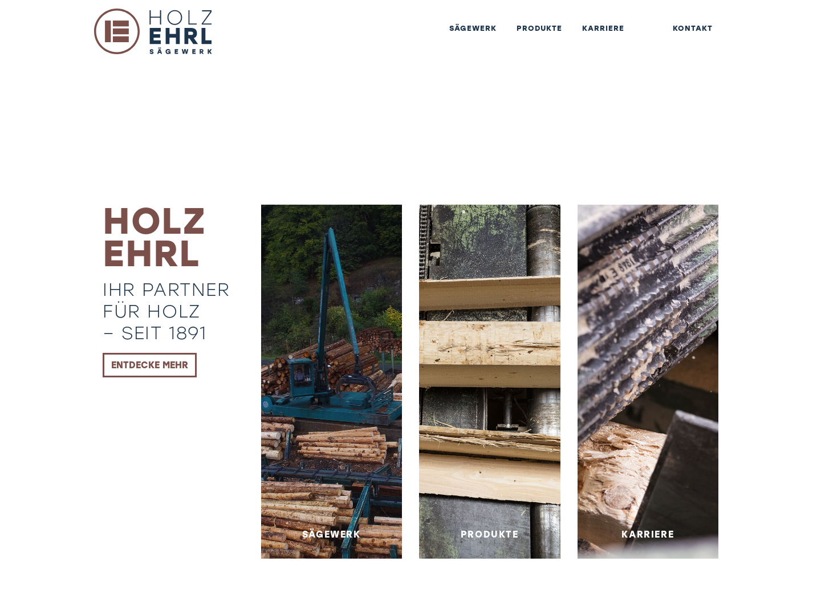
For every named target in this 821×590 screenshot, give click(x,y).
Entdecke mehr (149, 365)
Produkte (519, 36)
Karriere (591, 36)
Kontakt (689, 36)
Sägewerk (444, 36)
